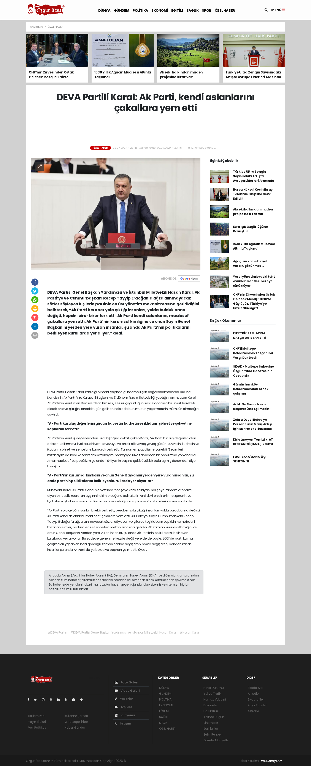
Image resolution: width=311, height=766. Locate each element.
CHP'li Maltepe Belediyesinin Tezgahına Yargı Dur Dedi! (253, 353)
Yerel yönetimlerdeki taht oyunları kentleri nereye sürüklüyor (254, 281)
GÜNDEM (121, 10)
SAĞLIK (193, 10)
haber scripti (176, 761)
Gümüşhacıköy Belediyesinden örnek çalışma (250, 389)
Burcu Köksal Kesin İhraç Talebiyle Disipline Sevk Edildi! (253, 194)
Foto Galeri (126, 682)
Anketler (254, 693)
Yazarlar (124, 699)
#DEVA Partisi (57, 632)
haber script (215, 761)
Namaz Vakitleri (214, 699)
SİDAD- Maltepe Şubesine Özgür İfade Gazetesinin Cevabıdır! (253, 371)
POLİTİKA (140, 10)
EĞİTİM (177, 10)
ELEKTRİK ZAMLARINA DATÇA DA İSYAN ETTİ (249, 335)
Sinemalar (210, 723)
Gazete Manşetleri (216, 740)
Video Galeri (127, 690)
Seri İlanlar (210, 728)
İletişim (123, 723)
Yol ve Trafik (212, 693)
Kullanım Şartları (76, 716)
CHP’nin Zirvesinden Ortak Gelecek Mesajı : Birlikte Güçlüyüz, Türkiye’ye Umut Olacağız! (254, 301)
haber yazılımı (137, 761)
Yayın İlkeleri (37, 722)
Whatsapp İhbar (76, 722)
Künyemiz (125, 715)
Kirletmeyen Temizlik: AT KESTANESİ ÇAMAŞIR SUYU (253, 441)
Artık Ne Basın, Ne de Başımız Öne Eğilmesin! (252, 406)
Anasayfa (37, 27)
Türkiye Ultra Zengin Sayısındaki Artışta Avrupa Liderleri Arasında (253, 176)
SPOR (206, 10)
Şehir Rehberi (212, 734)
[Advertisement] (155, 129)
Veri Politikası (37, 727)
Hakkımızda (36, 716)
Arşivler (123, 707)
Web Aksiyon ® (271, 761)
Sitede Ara (255, 688)
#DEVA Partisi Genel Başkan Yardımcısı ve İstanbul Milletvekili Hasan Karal (123, 632)
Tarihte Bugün (213, 717)
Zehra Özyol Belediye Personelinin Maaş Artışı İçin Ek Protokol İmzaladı (252, 424)
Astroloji (253, 711)
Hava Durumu (213, 688)
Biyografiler (256, 699)
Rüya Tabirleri (257, 705)
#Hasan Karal (190, 632)
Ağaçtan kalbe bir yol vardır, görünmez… (250, 263)
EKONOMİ (160, 10)
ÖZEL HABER (225, 10)
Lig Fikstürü (211, 711)
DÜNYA (104, 10)
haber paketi (157, 761)
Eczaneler (210, 705)
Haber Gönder (75, 727)
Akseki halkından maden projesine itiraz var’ (253, 211)
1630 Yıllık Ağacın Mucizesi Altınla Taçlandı (254, 246)
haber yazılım (196, 761)
